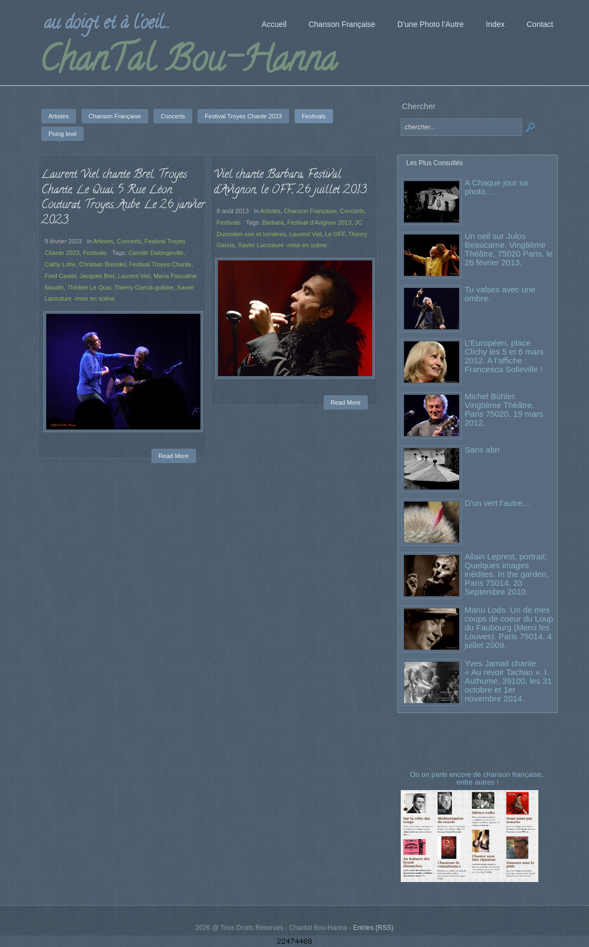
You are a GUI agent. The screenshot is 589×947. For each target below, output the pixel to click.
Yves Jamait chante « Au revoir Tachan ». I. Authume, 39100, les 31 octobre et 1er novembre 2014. (508, 680)
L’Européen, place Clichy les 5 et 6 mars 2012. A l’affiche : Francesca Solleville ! (504, 356)
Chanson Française (310, 211)
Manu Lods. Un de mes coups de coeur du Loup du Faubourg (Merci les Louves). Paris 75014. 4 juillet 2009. (509, 627)
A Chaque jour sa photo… (496, 187)
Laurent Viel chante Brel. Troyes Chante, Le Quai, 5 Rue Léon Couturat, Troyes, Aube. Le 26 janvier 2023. (123, 198)
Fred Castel (60, 276)
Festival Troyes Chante (160, 264)
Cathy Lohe (60, 264)
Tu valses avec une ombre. (500, 294)
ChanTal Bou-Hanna (188, 62)
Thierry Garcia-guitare (143, 287)
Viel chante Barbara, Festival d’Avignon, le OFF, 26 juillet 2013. (291, 183)
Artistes (103, 241)
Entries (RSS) (373, 928)
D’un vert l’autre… (498, 503)
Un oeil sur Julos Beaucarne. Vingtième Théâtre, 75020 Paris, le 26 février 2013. (509, 249)
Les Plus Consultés (434, 163)
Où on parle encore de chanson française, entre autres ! (478, 778)
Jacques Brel (96, 276)
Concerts (129, 241)
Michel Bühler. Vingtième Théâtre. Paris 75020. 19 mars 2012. (504, 409)
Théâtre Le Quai (89, 287)
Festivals (95, 252)
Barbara (272, 222)
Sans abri (482, 449)
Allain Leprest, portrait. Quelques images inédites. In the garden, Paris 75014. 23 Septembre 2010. (507, 574)
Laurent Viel (134, 276)
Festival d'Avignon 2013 (319, 222)
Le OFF (335, 234)
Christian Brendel (102, 264)
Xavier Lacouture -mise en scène (282, 245)
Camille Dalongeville (155, 252)
